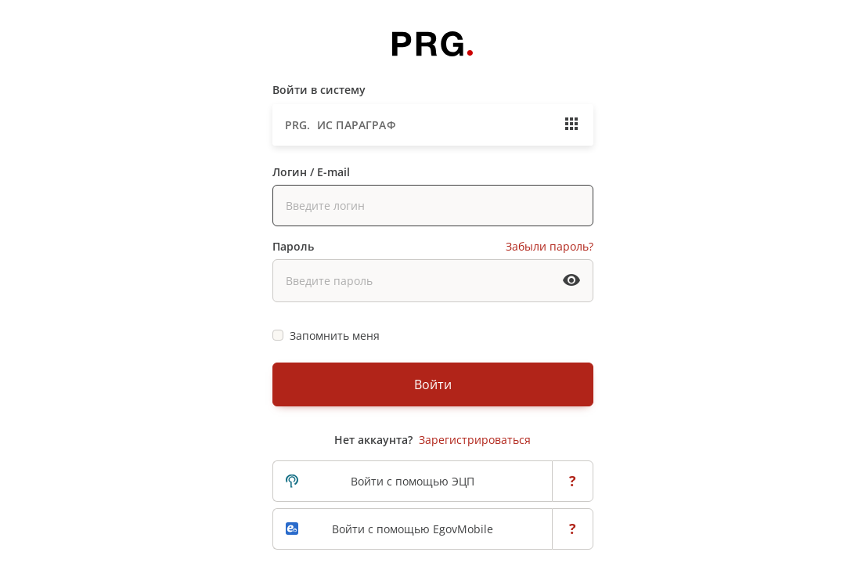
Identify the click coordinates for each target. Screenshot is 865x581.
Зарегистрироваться (475, 439)
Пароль (293, 246)
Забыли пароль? (549, 246)
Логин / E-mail (311, 171)
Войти (433, 384)
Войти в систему (319, 89)
